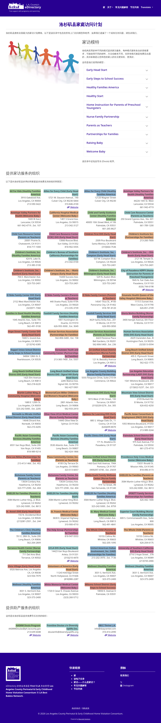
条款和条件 (76, 708)
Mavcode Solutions (84, 719)
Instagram (127, 685)
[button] (110, 7)
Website (72, 207)
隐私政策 (85, 708)
